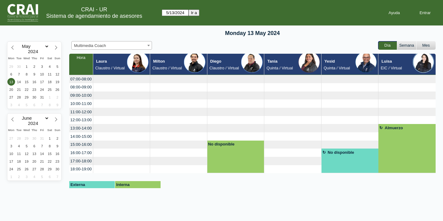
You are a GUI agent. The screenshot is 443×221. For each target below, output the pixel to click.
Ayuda (394, 12)
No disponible (221, 144)
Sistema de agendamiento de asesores (94, 16)
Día (387, 45)
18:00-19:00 (81, 169)
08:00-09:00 (81, 87)
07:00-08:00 (81, 79)
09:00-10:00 (81, 95)
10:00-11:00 (81, 103)
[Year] (34, 51)
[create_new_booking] (121, 79)
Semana (406, 45)
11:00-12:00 (81, 112)
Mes (426, 45)
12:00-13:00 (81, 120)
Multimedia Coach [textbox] (90, 45)
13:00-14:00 (81, 128)
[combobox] (111, 45)
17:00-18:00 (81, 161)
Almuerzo (394, 128)
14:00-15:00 (81, 136)
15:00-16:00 (81, 144)
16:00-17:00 (81, 152)
